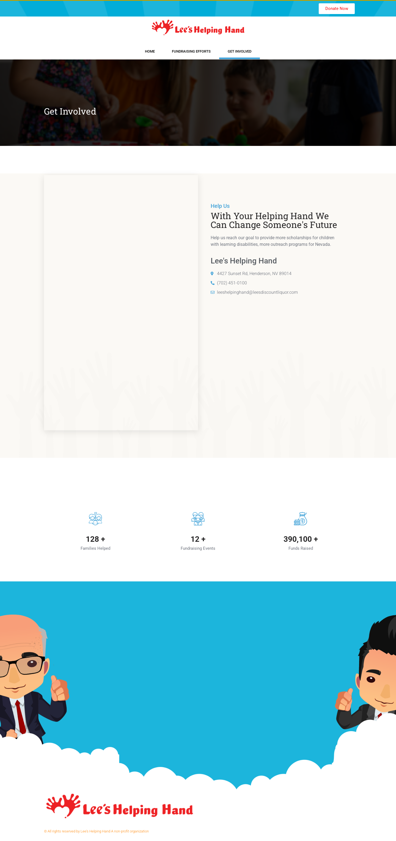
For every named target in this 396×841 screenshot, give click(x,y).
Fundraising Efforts (191, 51)
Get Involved (239, 51)
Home (150, 51)
